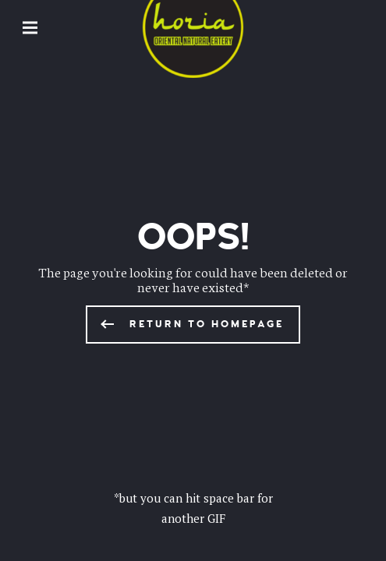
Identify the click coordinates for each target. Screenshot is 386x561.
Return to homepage (206, 324)
